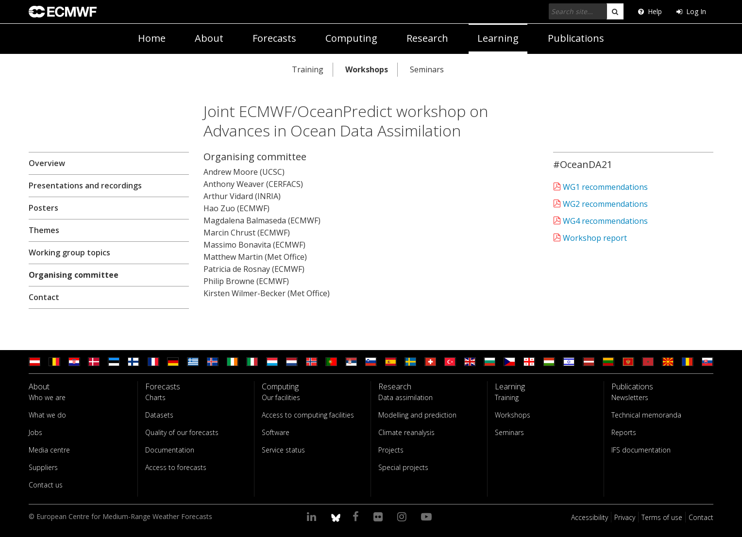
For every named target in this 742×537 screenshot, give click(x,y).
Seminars (427, 69)
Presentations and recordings (85, 185)
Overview (47, 163)
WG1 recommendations (604, 187)
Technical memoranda (646, 415)
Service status (283, 449)
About (209, 38)
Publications (576, 38)
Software (275, 432)
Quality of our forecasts (182, 432)
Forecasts (274, 38)
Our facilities (281, 397)
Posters (43, 207)
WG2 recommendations (604, 204)
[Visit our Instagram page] (403, 516)
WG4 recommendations (604, 221)
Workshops (366, 69)
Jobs (35, 432)
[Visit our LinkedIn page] (313, 516)
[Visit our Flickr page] (379, 516)
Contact (44, 297)
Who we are (47, 397)
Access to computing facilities (308, 415)
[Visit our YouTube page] (428, 516)
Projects (391, 449)
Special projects (403, 467)
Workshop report (594, 238)
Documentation (169, 449)
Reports (623, 432)
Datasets (159, 415)
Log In (691, 11)
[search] (615, 11)
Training (307, 69)
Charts (155, 397)
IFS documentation (641, 449)
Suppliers (43, 467)
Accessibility (589, 517)
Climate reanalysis (406, 432)
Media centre (49, 449)
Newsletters (629, 397)
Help (650, 11)
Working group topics (69, 252)
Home (152, 38)
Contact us (46, 484)
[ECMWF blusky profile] (336, 516)
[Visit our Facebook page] (357, 516)
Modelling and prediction (417, 415)
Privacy (624, 517)
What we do (47, 415)
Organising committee (73, 274)
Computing (351, 38)
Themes (44, 230)
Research (427, 38)
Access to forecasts (175, 467)
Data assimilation (405, 397)
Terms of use (661, 517)
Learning (498, 38)
